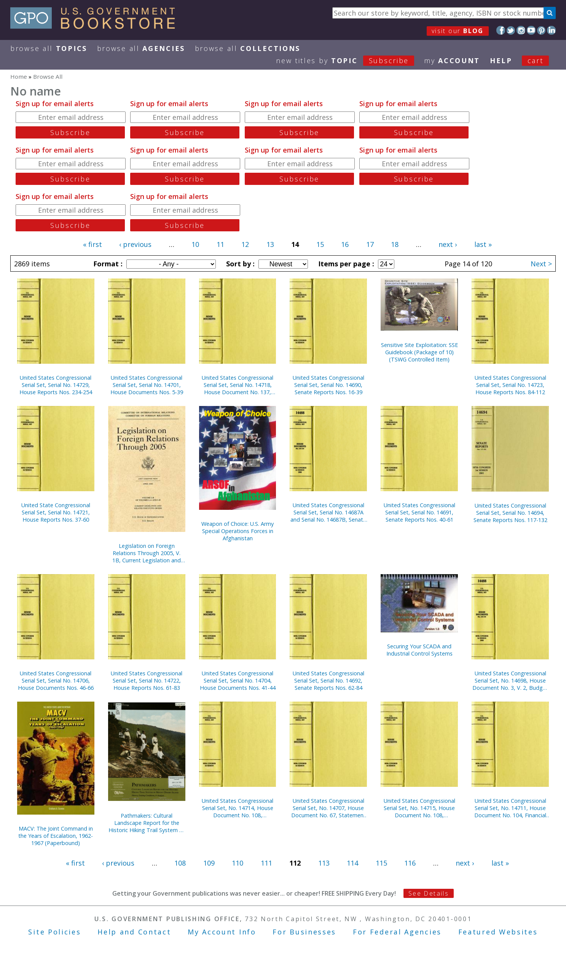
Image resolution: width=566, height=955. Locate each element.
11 (220, 244)
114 (352, 862)
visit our (458, 31)
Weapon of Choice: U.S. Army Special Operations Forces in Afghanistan (237, 531)
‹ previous (135, 244)
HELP (501, 60)
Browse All (48, 48)
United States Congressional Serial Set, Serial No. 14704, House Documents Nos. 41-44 (238, 680)
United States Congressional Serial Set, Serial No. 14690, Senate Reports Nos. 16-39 (328, 385)
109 (209, 862)
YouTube (531, 30)
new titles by (350, 60)
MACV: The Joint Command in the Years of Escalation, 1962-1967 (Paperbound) (55, 836)
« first (92, 244)
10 (195, 244)
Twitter (511, 30)
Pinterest (541, 30)
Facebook (500, 30)
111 (266, 862)
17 (370, 244)
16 (345, 244)
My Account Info (222, 931)
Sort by (239, 263)
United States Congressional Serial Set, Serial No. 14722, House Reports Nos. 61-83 (146, 680)
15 (320, 244)
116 (410, 862)
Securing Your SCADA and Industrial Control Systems (419, 650)
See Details (428, 893)
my (452, 60)
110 (237, 862)
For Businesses (304, 931)
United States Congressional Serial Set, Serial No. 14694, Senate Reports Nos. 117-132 (510, 513)
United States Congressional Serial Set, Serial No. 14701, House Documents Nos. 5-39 (146, 385)
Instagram (521, 30)
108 (180, 862)
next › (447, 244)
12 (245, 244)
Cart (536, 60)
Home (18, 76)
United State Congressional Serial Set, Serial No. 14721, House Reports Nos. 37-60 (55, 512)
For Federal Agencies (397, 931)
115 (381, 862)
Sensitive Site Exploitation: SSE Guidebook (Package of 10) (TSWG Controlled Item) (419, 352)
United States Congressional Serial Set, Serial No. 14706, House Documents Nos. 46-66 (56, 680)
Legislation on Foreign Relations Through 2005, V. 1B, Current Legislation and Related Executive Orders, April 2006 (146, 553)
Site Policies (54, 931)
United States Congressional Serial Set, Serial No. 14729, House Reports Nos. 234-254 (55, 385)
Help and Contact (134, 931)
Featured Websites (498, 931)
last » (483, 244)
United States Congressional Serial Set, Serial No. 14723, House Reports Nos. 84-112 (510, 385)
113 (324, 862)
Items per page (345, 263)
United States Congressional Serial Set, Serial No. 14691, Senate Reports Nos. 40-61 (419, 512)
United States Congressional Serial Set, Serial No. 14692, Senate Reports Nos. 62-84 (328, 680)
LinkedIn (551, 30)
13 (270, 244)
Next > (541, 263)
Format (107, 263)
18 (395, 244)
